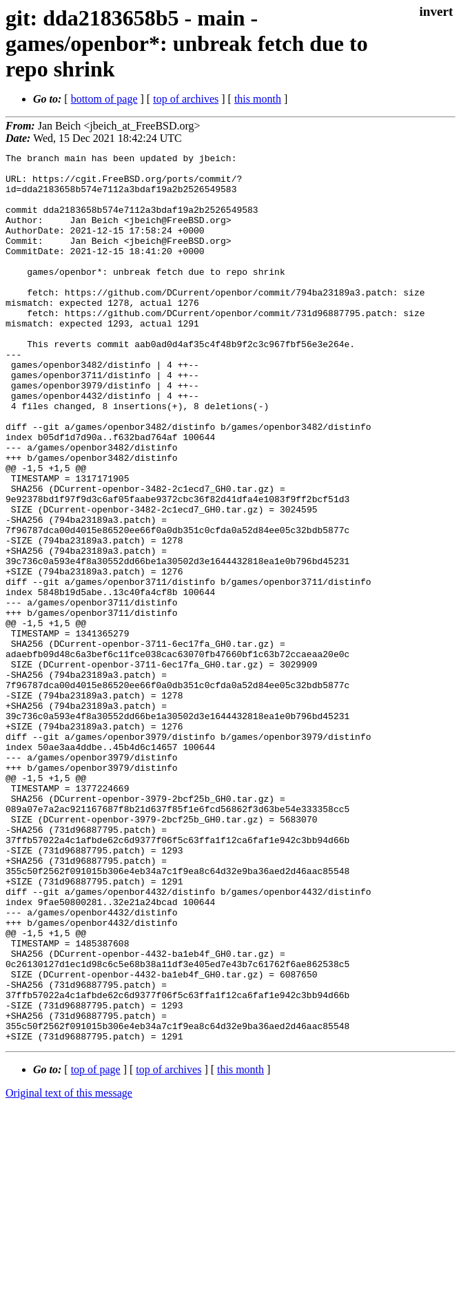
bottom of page (104, 99)
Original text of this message (69, 1270)
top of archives (185, 99)
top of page (96, 1247)
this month (257, 99)
